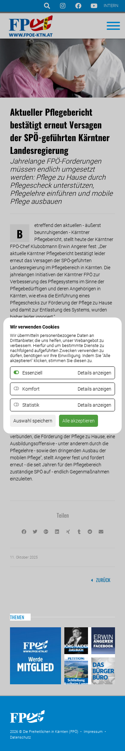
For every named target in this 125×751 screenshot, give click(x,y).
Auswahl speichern (32, 420)
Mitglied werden (35, 655)
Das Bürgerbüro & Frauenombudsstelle (102, 670)
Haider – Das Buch (77, 641)
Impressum (93, 732)
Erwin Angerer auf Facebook (102, 641)
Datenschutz (20, 737)
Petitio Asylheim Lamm (77, 670)
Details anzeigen (94, 389)
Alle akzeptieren (78, 420)
